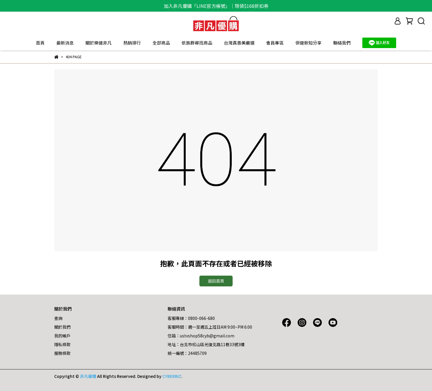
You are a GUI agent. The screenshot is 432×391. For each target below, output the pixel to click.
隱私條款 (62, 344)
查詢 (58, 318)
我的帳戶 (62, 336)
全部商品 (161, 43)
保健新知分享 (308, 43)
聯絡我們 (342, 43)
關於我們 (62, 327)
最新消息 (65, 43)
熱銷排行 (132, 43)
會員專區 (275, 43)
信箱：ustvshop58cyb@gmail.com (201, 336)
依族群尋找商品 (197, 43)
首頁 (40, 43)
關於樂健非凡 (98, 43)
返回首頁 (216, 281)
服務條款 (62, 353)
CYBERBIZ (171, 376)
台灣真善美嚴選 (239, 43)
